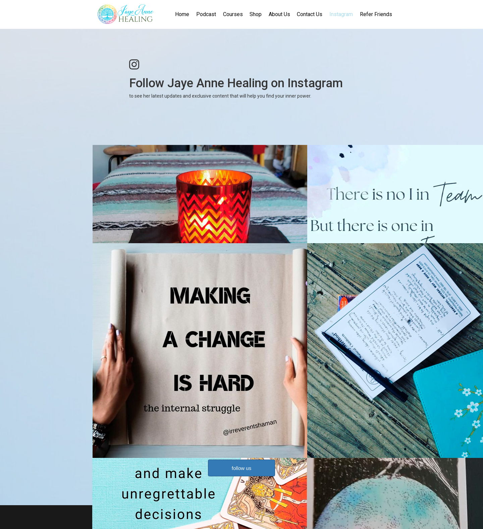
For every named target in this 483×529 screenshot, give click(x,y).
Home (182, 14)
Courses (233, 14)
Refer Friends (376, 14)
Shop (256, 14)
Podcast (206, 14)
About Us (279, 14)
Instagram (341, 14)
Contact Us (309, 14)
